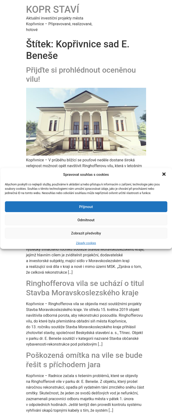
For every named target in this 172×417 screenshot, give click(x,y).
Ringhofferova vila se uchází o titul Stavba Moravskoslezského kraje (85, 288)
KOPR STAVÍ (52, 9)
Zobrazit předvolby (86, 233)
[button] (164, 174)
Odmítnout (86, 220)
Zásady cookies (86, 243)
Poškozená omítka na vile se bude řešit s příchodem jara (84, 360)
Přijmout (86, 207)
